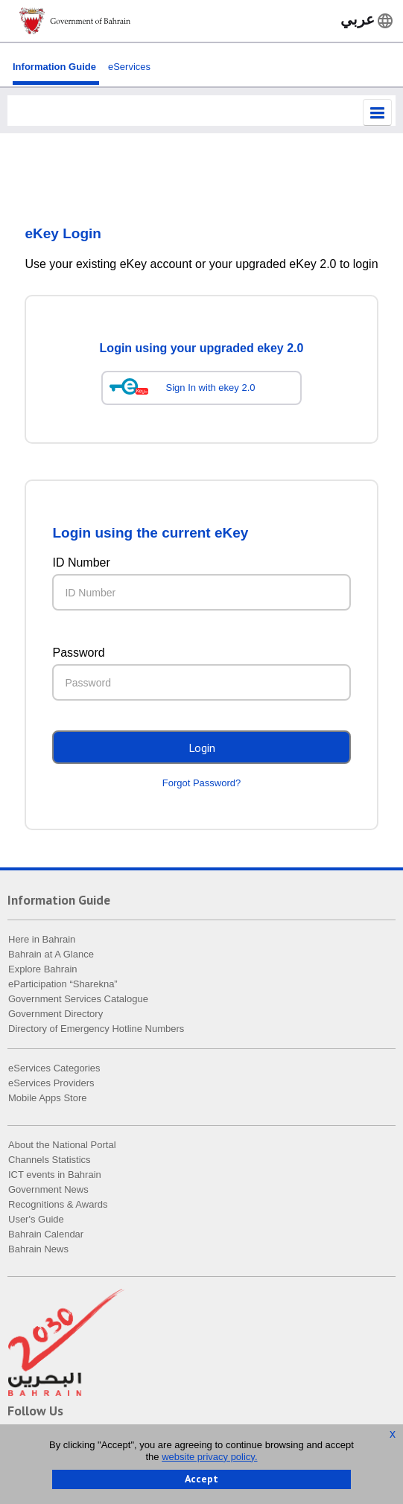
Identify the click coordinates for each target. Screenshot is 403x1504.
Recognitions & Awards (57, 1205)
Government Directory (55, 1014)
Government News (48, 1190)
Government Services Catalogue (78, 999)
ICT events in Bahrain (54, 1175)
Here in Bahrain (41, 940)
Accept (201, 1478)
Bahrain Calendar (45, 1234)
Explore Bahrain (42, 969)
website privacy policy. (209, 1456)
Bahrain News (38, 1249)
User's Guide (36, 1220)
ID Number (81, 563)
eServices (129, 66)
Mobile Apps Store (47, 1098)
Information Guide (54, 66)
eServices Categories (54, 1068)
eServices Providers (51, 1083)
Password (78, 653)
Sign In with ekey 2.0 (211, 388)
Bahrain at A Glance (51, 954)
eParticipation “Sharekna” (63, 984)
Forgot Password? (201, 783)
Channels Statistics (49, 1160)
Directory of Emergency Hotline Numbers (96, 1029)
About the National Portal (62, 1145)
